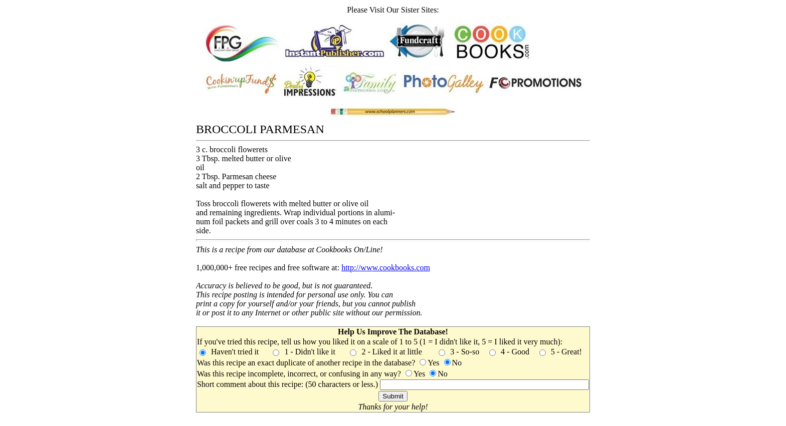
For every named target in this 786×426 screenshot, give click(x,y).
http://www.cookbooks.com (385, 267)
